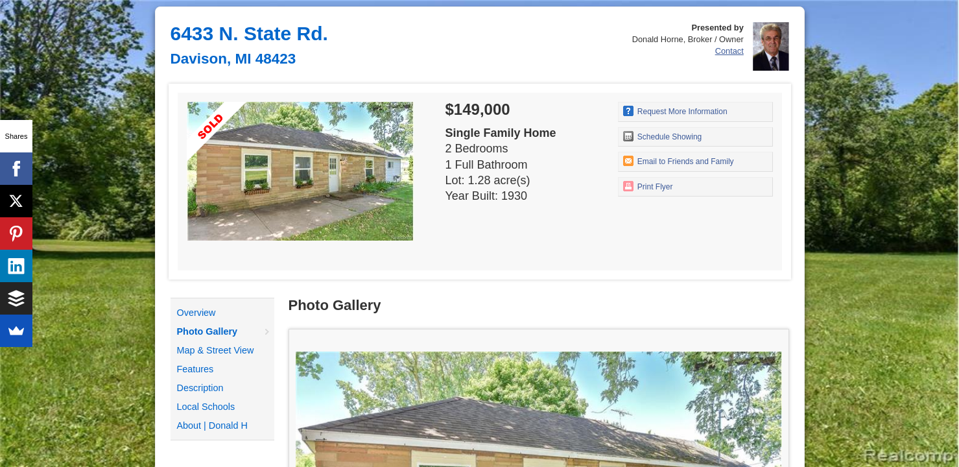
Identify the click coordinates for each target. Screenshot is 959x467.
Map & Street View (215, 350)
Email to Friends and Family (678, 161)
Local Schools (206, 406)
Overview (196, 312)
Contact (729, 51)
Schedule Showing (662, 136)
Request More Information (675, 111)
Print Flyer (648, 186)
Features (195, 369)
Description (200, 388)
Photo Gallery (207, 331)
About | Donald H (212, 425)
